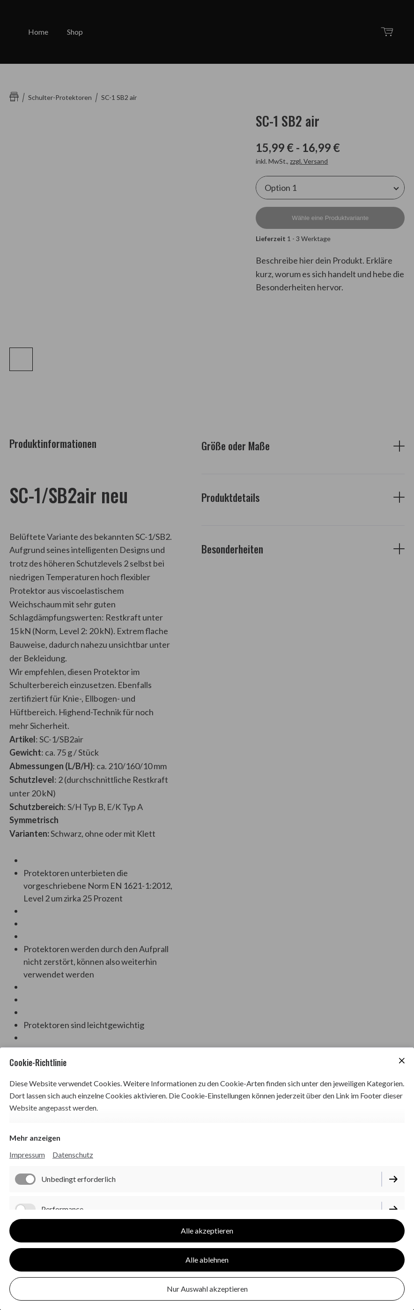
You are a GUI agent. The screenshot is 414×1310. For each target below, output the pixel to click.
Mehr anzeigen (34, 1137)
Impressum (27, 1154)
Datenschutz (72, 1154)
